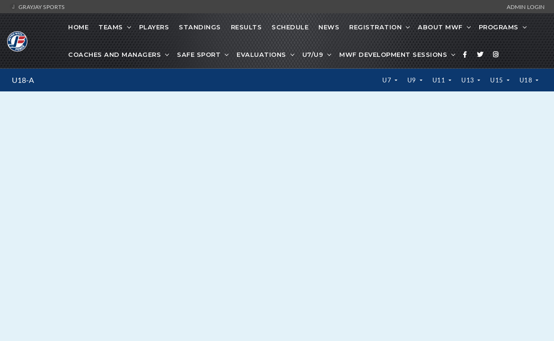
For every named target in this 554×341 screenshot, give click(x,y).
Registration (375, 27)
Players (154, 27)
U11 (439, 80)
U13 (468, 80)
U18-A (23, 80)
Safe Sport (198, 54)
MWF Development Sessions (393, 54)
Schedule (290, 27)
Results (246, 27)
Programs (499, 27)
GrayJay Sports (37, 6)
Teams (110, 27)
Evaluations (261, 54)
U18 (526, 80)
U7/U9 (313, 54)
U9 (412, 80)
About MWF (440, 27)
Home (78, 27)
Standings (200, 27)
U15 (497, 80)
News (328, 27)
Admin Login (526, 6)
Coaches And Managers (114, 54)
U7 (387, 80)
